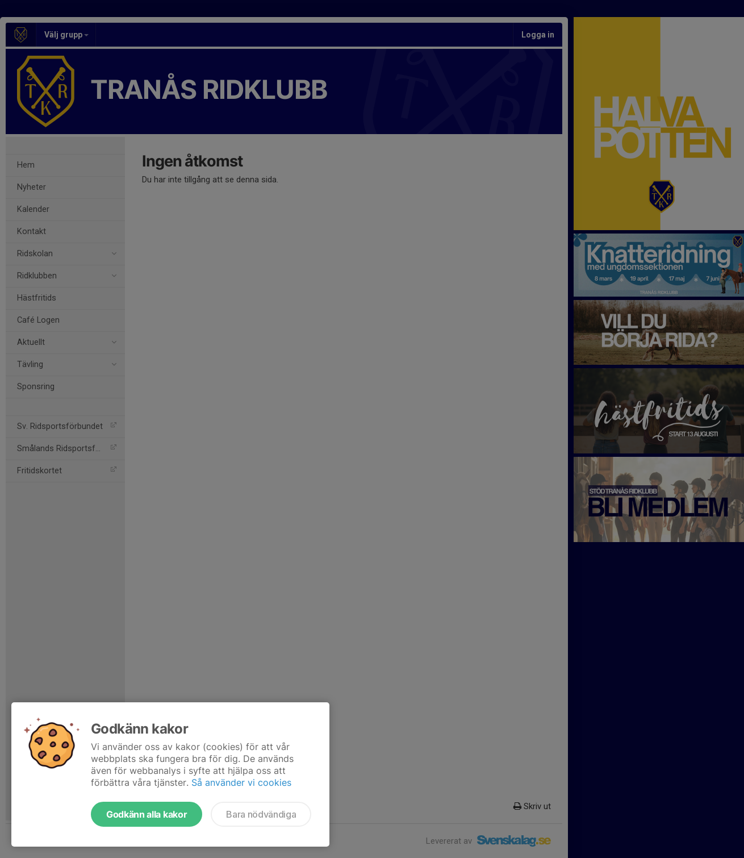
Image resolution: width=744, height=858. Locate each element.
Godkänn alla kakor (146, 814)
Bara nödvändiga (261, 814)
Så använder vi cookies (241, 782)
